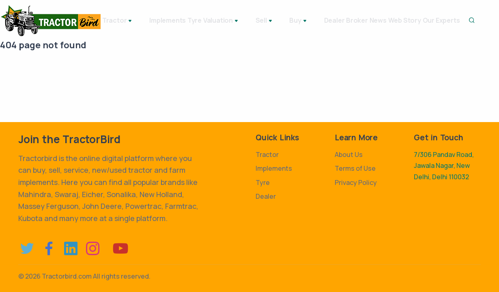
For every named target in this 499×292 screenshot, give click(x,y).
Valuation (236, 21)
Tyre (200, 20)
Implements (164, 20)
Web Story (423, 20)
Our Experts (469, 20)
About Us (349, 154)
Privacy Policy (356, 182)
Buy (298, 21)
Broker (358, 20)
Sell (272, 21)
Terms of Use (355, 168)
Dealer (326, 20)
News (388, 20)
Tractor (122, 21)
